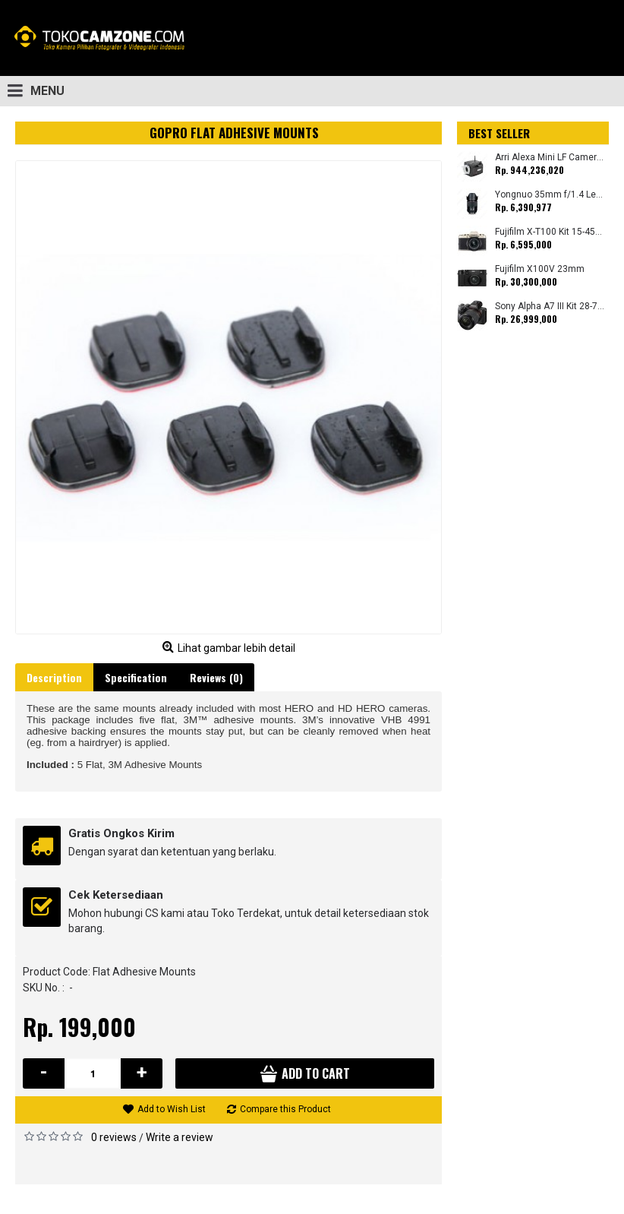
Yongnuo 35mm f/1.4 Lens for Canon (550, 195)
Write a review (179, 1137)
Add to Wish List (171, 1109)
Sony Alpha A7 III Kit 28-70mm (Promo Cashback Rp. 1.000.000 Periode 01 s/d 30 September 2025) (550, 306)
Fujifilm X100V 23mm (540, 269)
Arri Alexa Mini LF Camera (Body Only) (550, 158)
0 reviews (114, 1137)
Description (54, 677)
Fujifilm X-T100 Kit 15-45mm (550, 232)
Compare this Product (285, 1109)
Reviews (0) (216, 677)
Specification (136, 677)
